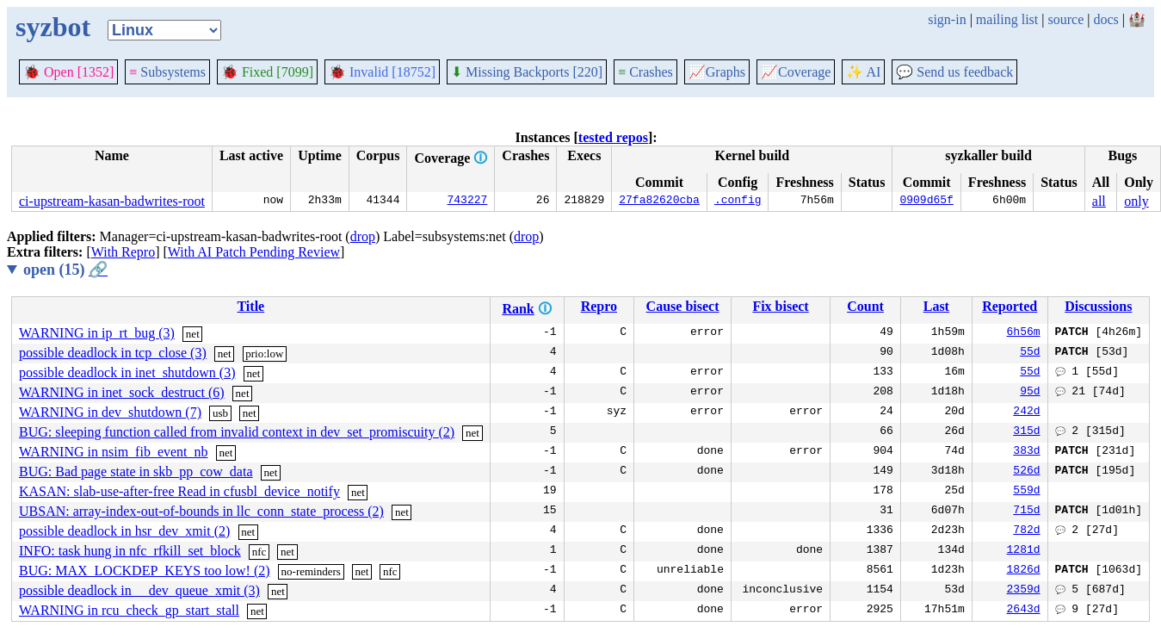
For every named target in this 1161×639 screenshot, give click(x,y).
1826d (1024, 571)
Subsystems (167, 72)
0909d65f (926, 201)
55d (1030, 353)
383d (1026, 452)
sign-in (947, 19)
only (1136, 201)
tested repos (613, 137)
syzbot (52, 26)
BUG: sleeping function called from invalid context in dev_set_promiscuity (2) (236, 432)
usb (220, 412)
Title (250, 306)
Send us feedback (954, 72)
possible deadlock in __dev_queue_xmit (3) (139, 590)
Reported (1009, 306)
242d (1026, 412)
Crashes (645, 72)
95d (1030, 392)
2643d (1024, 610)
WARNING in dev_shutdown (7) (110, 412)
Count (865, 306)
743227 (468, 201)
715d (1026, 511)
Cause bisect (682, 306)
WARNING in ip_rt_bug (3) (97, 333)
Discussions (1098, 306)
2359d (1024, 591)
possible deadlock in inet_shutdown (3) (127, 372)
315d (1026, 432)
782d (1026, 531)
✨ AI (863, 72)
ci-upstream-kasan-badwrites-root (112, 201)
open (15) (65, 269)
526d (1026, 472)
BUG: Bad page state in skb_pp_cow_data (136, 471)
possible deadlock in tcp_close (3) (113, 352)
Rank (518, 308)
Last (936, 306)
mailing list (1007, 19)
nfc (259, 551)
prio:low (264, 353)
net (193, 333)
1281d (1024, 551)
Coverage (796, 72)
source (1066, 19)
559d (1026, 491)
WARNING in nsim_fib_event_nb (113, 451)
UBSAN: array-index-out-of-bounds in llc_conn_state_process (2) (201, 511)
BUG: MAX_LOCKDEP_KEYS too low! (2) (144, 570)
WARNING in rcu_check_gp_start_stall (129, 610)
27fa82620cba (659, 201)
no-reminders (311, 571)
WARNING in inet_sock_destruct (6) (122, 392)
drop (362, 236)
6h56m (1024, 333)
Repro (599, 306)
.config (738, 201)
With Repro (123, 252)
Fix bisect (780, 306)
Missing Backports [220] (526, 72)
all (1099, 201)
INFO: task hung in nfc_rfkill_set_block (130, 550)
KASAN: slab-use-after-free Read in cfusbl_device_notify (179, 491)
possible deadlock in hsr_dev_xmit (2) (124, 531)
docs (1105, 19)
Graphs (717, 72)
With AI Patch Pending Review (254, 252)
